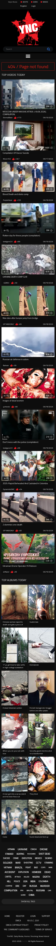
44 (6, 519)
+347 (17, 159)
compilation (10, 890)
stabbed (9, 853)
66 (6, 313)
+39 (15, 572)
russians (31, 853)
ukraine (22, 849)
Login (33, 5)
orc (17, 886)
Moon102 (7, 159)
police (17, 881)
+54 (20, 489)
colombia (43, 881)
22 (6, 354)
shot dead (44, 854)
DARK (35, 2)
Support (46, 916)
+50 (15, 283)
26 (6, 395)
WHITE (25, 2)
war (17, 862)
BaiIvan (6, 365)
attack (18, 876)
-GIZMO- (6, 283)
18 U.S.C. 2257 (33, 920)
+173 (19, 118)
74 (6, 106)
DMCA (18, 920)
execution (27, 858)
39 (6, 189)
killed (26, 876)
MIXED (45, 2)
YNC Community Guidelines (16, 929)
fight (28, 867)
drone (43, 849)
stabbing (48, 862)
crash (33, 849)
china (31, 895)
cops (43, 867)
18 (6, 478)
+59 (14, 365)
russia (33, 886)
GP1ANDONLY (8, 324)
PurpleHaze (7, 200)
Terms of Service (43, 929)
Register (23, 5)
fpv (21, 890)
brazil (18, 867)
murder (45, 886)
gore (23, 895)
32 (6, 437)
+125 (19, 200)
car (49, 890)
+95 (20, 324)
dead (47, 872)
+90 (16, 407)
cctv (38, 862)
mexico (38, 858)
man (50, 867)
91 (6, 148)
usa (25, 881)
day (24, 885)
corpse (9, 885)
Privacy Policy (41, 924)
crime (16, 858)
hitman (11, 849)
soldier (7, 862)
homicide (36, 872)
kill (9, 881)
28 (6, 230)
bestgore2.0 (8, 242)
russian (40, 890)
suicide (6, 858)
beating (20, 853)
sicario (48, 858)
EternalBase (8, 118)
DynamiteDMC (8, 489)
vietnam (8, 867)
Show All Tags (28, 901)
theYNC (25, 941)
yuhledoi (6, 407)
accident (10, 872)
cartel (8, 876)
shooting (28, 862)
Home (7, 916)
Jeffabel (6, 572)
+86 (18, 242)
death (46, 876)
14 (6, 271)
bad (36, 867)
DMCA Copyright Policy (17, 924)
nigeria (36, 876)
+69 (18, 448)
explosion (23, 872)
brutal (30, 890)
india (32, 881)
